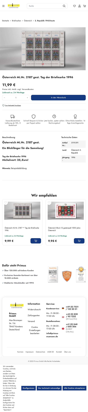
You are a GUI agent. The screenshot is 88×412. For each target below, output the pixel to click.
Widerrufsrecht (34, 309)
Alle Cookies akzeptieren (74, 388)
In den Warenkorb (58, 97)
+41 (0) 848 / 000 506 (71, 325)
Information (34, 304)
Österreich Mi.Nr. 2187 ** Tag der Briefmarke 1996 (22, 229)
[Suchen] (64, 6)
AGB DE (50, 352)
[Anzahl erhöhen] (27, 97)
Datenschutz (40, 352)
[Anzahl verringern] (4, 97)
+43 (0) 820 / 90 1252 (72, 315)
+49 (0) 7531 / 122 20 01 (72, 308)
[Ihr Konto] (79, 6)
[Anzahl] (16, 97)
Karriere (20, 352)
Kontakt (59, 352)
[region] (44, 48)
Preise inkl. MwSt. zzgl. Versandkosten (18, 89)
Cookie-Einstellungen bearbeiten (34, 330)
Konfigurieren (28, 388)
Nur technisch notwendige (49, 388)
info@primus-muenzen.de (52, 335)
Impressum (30, 352)
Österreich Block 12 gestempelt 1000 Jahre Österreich (64, 229)
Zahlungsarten (34, 315)
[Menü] (3, 6)
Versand (31, 321)
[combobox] (44, 6)
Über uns (67, 352)
